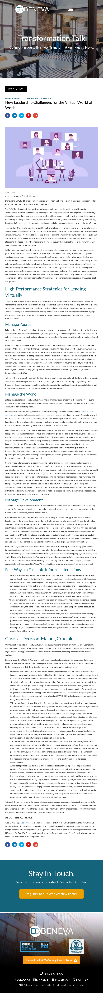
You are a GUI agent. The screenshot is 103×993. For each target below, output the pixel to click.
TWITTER (80, 979)
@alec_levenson (26, 822)
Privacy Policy (78, 985)
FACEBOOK (61, 979)
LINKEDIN (41, 979)
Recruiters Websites (62, 985)
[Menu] (71, 9)
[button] (16, 89)
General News (12, 98)
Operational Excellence (38, 98)
